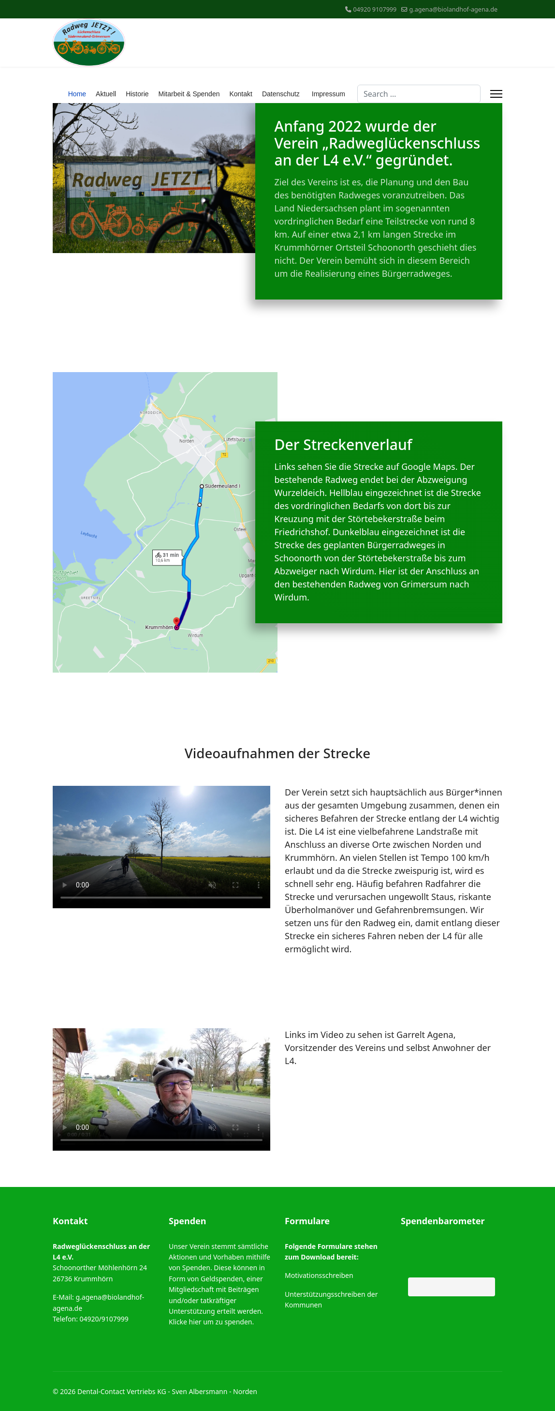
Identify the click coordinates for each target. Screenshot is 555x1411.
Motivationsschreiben (319, 1275)
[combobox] (419, 94)
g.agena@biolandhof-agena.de (453, 9)
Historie (137, 94)
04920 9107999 (375, 9)
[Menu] (496, 94)
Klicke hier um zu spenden (210, 1321)
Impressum (328, 94)
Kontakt (240, 94)
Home (77, 94)
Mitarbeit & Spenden (189, 94)
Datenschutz (281, 94)
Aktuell (106, 94)
